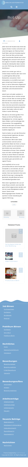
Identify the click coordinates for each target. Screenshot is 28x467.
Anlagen (6, 387)
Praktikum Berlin (9, 335)
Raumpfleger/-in (9, 431)
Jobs (14, 204)
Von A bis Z (7, 332)
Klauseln (6, 411)
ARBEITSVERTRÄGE (11, 261)
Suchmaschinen (9, 309)
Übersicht (7, 373)
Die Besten (7, 312)
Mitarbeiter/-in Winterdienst (12, 425)
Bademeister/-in (9, 422)
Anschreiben (8, 384)
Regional (6, 318)
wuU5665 (5, 43)
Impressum (7, 353)
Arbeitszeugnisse (9, 405)
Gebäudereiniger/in (10, 428)
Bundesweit (7, 315)
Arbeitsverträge (9, 402)
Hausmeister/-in (9, 434)
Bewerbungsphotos (10, 390)
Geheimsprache (9, 408)
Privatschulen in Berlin (12, 280)
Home (6, 347)
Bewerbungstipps (9, 364)
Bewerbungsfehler (10, 367)
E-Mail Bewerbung (10, 370)
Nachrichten (8, 445)
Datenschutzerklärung (11, 350)
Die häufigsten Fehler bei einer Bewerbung (13, 245)
